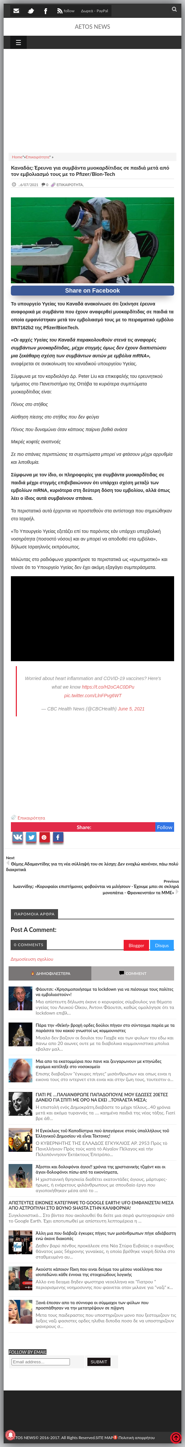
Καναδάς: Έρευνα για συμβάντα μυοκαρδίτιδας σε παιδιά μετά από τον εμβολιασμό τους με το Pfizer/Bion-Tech (90, 170)
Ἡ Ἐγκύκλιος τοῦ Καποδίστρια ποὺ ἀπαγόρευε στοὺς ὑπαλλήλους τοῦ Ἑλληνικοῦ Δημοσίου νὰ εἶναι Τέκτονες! (102, 1133)
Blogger (136, 945)
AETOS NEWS (92, 26)
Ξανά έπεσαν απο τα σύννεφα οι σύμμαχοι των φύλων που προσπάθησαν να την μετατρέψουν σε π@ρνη (92, 1305)
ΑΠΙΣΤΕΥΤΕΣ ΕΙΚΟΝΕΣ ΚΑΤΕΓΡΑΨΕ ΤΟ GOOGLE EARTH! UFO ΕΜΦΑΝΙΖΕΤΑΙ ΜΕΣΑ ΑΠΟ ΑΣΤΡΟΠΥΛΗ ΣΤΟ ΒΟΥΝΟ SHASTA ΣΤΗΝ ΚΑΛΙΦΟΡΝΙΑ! (91, 1205)
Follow (164, 827)
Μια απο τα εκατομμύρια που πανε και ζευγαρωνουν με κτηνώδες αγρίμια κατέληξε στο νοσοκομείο (98, 1064)
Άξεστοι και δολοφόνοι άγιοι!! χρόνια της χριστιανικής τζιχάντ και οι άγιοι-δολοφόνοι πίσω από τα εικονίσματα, (100, 1169)
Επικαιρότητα (31, 818)
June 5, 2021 (131, 708)
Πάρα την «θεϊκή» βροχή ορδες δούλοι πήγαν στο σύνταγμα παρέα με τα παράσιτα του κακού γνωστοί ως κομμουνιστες (105, 1028)
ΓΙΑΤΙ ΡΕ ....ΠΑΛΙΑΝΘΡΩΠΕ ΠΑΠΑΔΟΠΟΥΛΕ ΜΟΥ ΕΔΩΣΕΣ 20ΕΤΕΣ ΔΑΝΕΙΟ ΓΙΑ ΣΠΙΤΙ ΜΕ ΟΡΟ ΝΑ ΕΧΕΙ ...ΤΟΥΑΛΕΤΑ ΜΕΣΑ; (102, 1097)
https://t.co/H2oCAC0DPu (108, 687)
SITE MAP (104, 1437)
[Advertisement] (92, 100)
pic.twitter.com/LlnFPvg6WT (93, 695)
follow (65, 11)
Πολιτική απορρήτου (134, 1437)
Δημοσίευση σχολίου (32, 959)
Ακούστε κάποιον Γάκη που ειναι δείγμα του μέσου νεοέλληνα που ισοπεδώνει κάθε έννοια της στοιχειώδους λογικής (99, 1271)
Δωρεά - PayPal (94, 10)
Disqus (162, 945)
